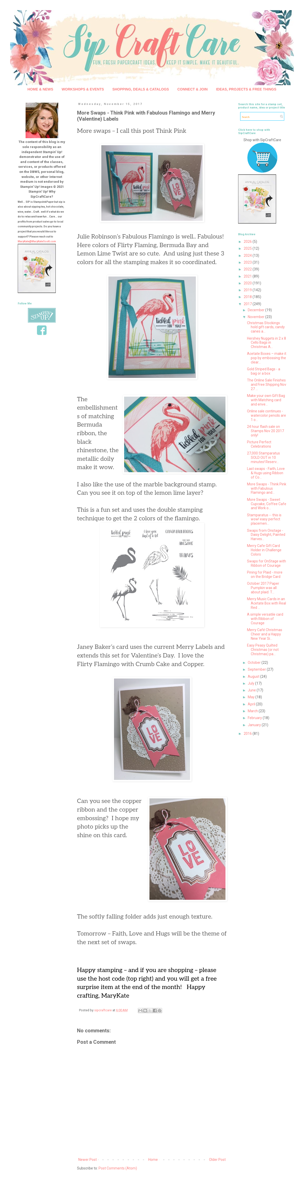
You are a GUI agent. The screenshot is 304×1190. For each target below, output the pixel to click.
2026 (248, 242)
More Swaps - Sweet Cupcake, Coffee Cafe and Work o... (266, 504)
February (255, 718)
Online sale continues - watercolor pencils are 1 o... (266, 415)
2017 (248, 304)
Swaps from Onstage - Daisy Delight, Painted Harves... (266, 534)
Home (153, 1160)
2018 (248, 297)
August (254, 676)
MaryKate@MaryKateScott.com (37, 241)
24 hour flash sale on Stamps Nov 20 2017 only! (265, 431)
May (251, 697)
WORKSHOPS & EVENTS (83, 89)
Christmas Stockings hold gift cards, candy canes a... (266, 327)
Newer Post (87, 1160)
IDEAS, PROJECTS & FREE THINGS (246, 89)
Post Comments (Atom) (118, 1168)
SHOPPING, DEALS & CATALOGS (140, 89)
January (255, 725)
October (254, 663)
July (251, 683)
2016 (248, 733)
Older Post (217, 1160)
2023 (248, 262)
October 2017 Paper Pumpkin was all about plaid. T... (263, 587)
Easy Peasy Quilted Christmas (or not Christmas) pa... (263, 649)
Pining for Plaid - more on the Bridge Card (264, 574)
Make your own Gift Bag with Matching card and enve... (266, 400)
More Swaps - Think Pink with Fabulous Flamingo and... (266, 488)
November (256, 317)
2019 (248, 290)
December (256, 310)
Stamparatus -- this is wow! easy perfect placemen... (264, 519)
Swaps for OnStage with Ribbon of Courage (266, 563)
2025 (248, 248)
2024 (248, 255)
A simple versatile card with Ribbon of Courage (265, 618)
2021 (248, 276)
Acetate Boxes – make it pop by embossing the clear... (266, 358)
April (252, 704)
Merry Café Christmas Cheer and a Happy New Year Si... (264, 634)
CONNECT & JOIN (192, 89)
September (257, 669)
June (252, 690)
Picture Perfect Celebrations (259, 444)
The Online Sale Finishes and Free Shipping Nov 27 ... (266, 384)
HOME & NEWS (40, 89)
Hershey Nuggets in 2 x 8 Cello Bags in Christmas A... (266, 342)
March (253, 711)
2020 (248, 283)
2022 (248, 269)
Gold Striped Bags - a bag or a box (263, 371)
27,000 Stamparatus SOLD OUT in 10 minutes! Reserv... (263, 457)
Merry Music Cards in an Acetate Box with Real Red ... (266, 603)
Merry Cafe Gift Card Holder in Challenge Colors (264, 550)
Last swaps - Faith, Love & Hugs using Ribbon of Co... (266, 473)
